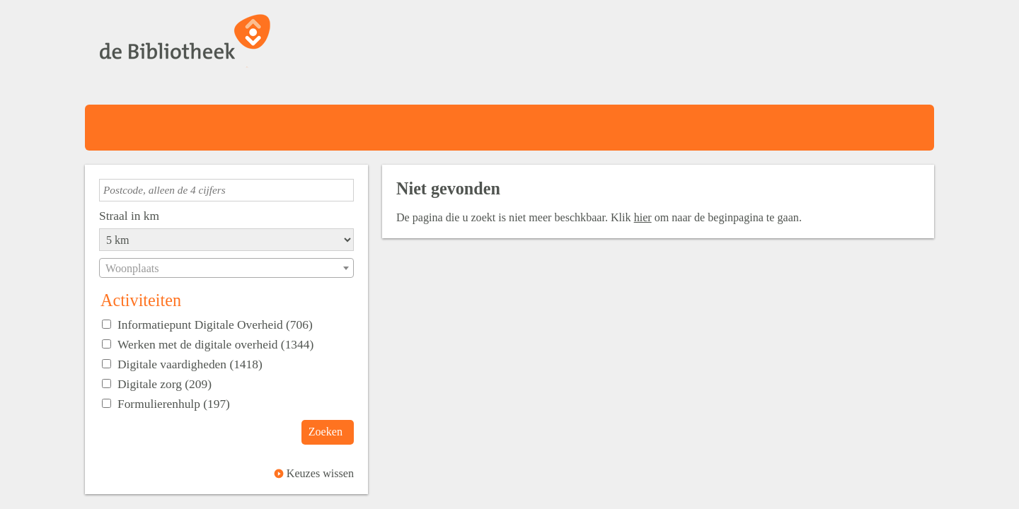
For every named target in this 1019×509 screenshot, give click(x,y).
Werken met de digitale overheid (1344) (215, 344)
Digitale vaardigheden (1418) (190, 364)
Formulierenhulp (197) (173, 404)
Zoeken (325, 432)
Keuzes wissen (320, 473)
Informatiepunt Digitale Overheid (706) (215, 324)
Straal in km (129, 216)
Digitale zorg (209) (164, 384)
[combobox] (226, 268)
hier (643, 217)
